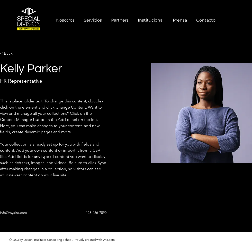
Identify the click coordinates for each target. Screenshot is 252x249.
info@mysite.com (13, 212)
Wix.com (109, 240)
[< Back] (10, 53)
